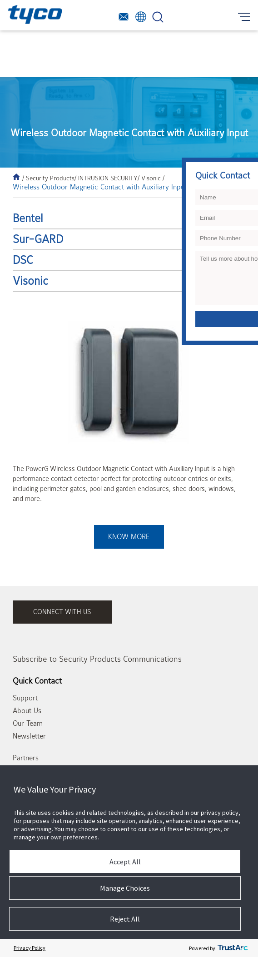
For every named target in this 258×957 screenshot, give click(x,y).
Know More (128, 536)
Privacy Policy (29, 947)
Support (25, 698)
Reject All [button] (125, 918)
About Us (27, 710)
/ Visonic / (151, 178)
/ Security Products (48, 178)
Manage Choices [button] (125, 888)
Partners (26, 758)
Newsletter (29, 736)
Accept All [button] (125, 861)
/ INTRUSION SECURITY (106, 178)
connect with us (62, 612)
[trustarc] (232, 948)
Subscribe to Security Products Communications (97, 659)
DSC (23, 260)
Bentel (28, 218)
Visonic (30, 281)
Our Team (28, 723)
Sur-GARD (38, 239)
